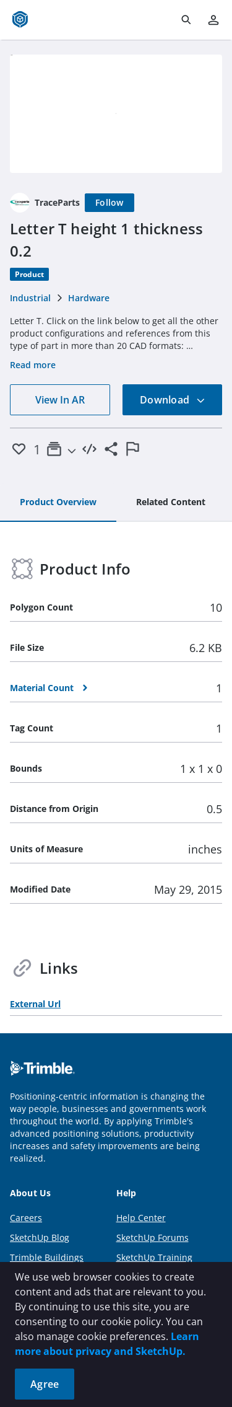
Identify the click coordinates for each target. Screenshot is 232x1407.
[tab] (58, 502)
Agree (44, 1384)
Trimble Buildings (47, 1257)
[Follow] (109, 202)
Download (172, 400)
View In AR (60, 400)
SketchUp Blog (39, 1237)
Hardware (89, 298)
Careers (26, 1218)
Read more (33, 365)
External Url (35, 1004)
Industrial (30, 298)
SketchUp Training (154, 1257)
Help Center (141, 1218)
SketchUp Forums (152, 1237)
